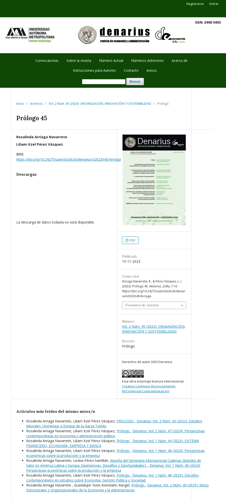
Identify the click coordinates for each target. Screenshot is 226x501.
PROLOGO (126, 421)
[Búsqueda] (103, 81)
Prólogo (123, 431)
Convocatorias (47, 60)
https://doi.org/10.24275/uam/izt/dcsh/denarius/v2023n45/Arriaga (68, 159)
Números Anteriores (147, 60)
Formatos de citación (142, 305)
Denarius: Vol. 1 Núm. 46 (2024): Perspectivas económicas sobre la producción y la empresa (113, 468)
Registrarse (195, 3)
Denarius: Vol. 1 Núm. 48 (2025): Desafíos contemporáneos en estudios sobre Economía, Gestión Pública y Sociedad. (112, 478)
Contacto (131, 70)
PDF (132, 240)
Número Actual (111, 60)
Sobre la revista (78, 60)
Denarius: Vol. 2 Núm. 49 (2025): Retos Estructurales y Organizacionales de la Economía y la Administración (117, 487)
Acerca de (179, 60)
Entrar (214, 3)
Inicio (20, 103)
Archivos (36, 103)
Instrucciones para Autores (94, 70)
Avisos (151, 70)
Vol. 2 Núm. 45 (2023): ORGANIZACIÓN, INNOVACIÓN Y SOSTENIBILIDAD (100, 103)
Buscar (135, 81)
